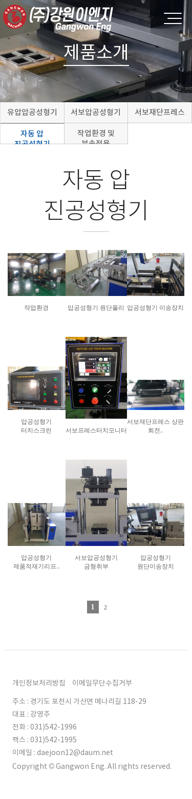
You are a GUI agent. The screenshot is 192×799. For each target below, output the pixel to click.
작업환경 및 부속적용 (96, 136)
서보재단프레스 (160, 112)
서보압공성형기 (96, 112)
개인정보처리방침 (39, 683)
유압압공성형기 (32, 112)
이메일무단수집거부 (102, 683)
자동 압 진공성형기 (32, 136)
